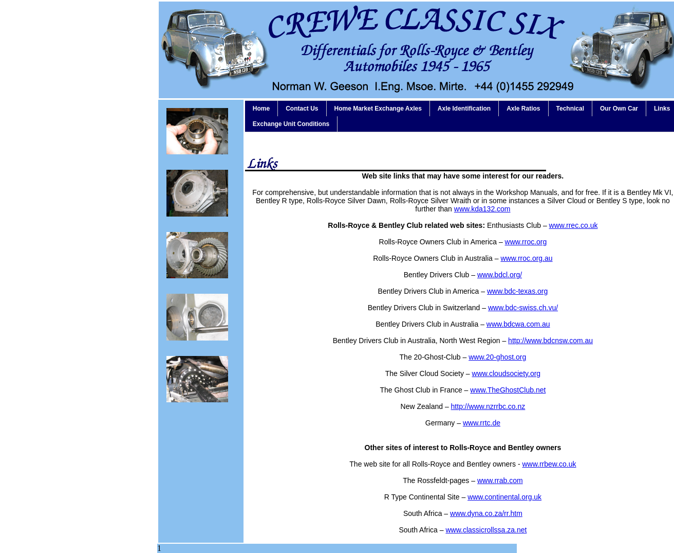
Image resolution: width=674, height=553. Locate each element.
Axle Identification (464, 108)
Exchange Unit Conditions (291, 124)
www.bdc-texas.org (517, 291)
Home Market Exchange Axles (378, 108)
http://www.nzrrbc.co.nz (488, 406)
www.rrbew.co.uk (549, 464)
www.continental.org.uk (504, 497)
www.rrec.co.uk (573, 225)
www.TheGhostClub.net (508, 390)
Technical (570, 108)
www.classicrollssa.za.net (486, 530)
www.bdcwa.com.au (518, 324)
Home (261, 108)
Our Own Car (619, 108)
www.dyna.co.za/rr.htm (486, 513)
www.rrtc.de (481, 423)
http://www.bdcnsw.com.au (550, 340)
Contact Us (302, 108)
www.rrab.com (500, 480)
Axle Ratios (523, 108)
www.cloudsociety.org (506, 373)
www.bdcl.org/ (499, 275)
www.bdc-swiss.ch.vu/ (523, 308)
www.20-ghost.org (497, 357)
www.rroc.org (526, 242)
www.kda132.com (482, 209)
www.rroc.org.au (526, 258)
